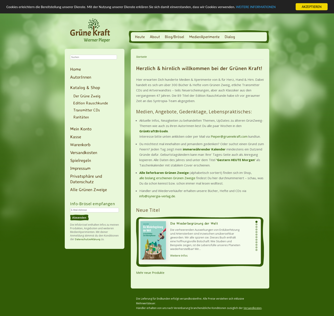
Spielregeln (80, 160)
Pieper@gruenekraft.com (229, 136)
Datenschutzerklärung (87, 239)
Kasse (75, 136)
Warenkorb (80, 144)
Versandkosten (83, 152)
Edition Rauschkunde (90, 103)
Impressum (80, 168)
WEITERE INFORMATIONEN (256, 6)
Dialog (230, 36)
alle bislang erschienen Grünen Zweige (167, 178)
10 (256, 245)
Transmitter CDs (86, 110)
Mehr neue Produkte (150, 273)
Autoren (80, 77)
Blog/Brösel (174, 36)
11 (256, 247)
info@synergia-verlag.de (157, 196)
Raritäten (81, 117)
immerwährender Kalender (204, 149)
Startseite (141, 57)
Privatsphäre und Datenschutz (86, 178)
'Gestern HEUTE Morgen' (235, 160)
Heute (140, 36)
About (155, 36)
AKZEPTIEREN (311, 6)
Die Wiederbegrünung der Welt (194, 223)
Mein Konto (81, 128)
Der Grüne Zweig (86, 96)
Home (75, 69)
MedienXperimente (204, 36)
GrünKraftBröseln (153, 131)
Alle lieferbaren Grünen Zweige (164, 172)
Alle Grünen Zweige (88, 189)
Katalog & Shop (85, 87)
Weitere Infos (179, 255)
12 (256, 250)
